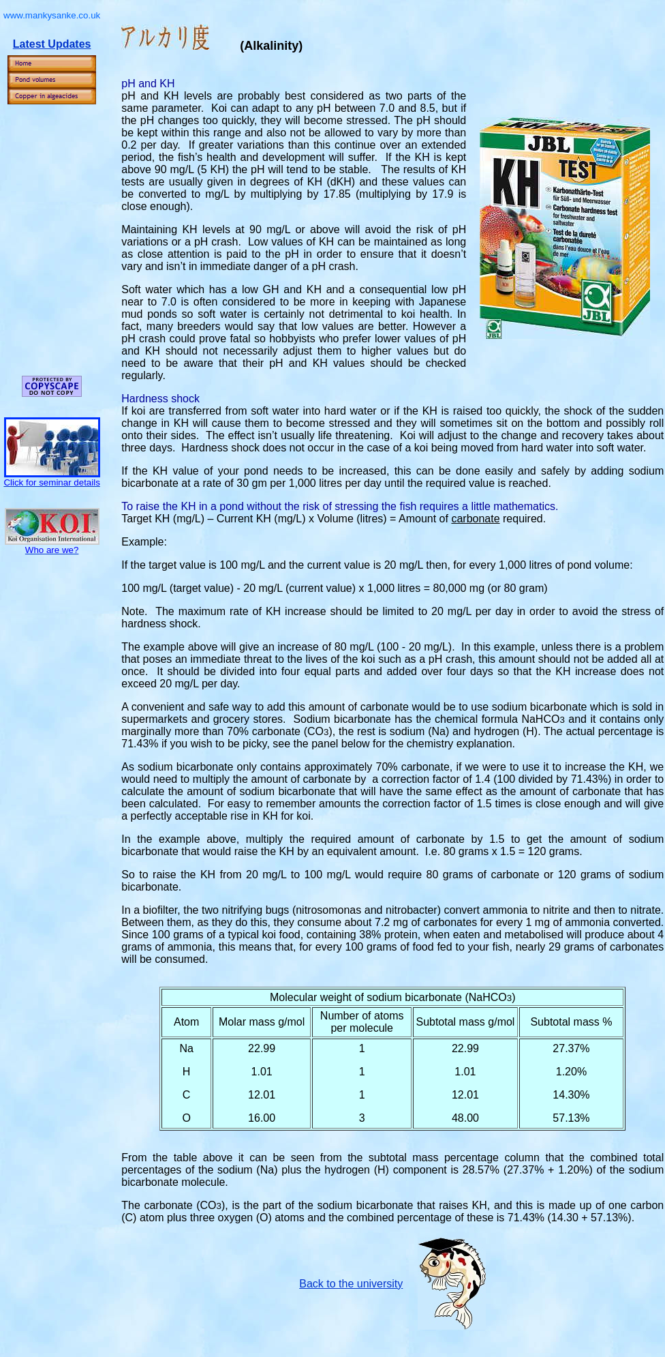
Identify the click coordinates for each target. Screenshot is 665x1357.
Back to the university (351, 1283)
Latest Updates (52, 44)
